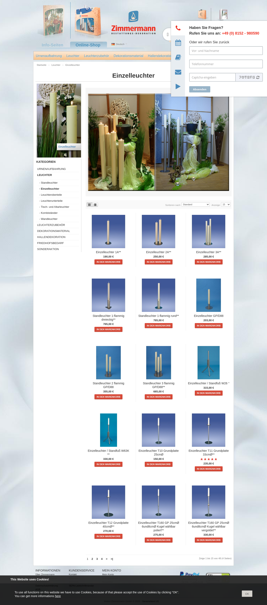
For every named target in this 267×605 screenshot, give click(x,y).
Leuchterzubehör (96, 56)
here (58, 596)
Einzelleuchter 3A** (208, 252)
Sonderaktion (48, 249)
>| (112, 558)
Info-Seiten (52, 45)
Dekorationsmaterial (128, 56)
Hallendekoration (160, 56)
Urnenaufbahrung (49, 56)
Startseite (42, 65)
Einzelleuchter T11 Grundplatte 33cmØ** (209, 452)
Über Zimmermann (45, 574)
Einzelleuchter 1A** (108, 252)
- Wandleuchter (48, 218)
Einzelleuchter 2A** (158, 252)
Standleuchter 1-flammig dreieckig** (108, 317)
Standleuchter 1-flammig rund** (158, 315)
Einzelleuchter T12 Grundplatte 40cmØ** (108, 524)
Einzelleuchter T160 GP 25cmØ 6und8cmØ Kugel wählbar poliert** (158, 526)
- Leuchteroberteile (50, 194)
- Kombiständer (48, 212)
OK (247, 593)
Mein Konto (108, 574)
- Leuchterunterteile (51, 200)
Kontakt (73, 574)
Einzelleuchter (72, 65)
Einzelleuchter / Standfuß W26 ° (208, 383)
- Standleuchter (48, 182)
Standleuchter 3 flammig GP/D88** (158, 385)
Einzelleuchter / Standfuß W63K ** (108, 452)
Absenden (199, 89)
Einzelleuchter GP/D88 (209, 315)
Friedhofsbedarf (50, 243)
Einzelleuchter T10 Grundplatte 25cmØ (159, 452)
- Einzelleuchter (49, 188)
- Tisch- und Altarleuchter (54, 206)
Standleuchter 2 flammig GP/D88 (108, 385)
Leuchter (73, 56)
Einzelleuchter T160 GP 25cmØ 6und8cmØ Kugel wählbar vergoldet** (208, 526)
